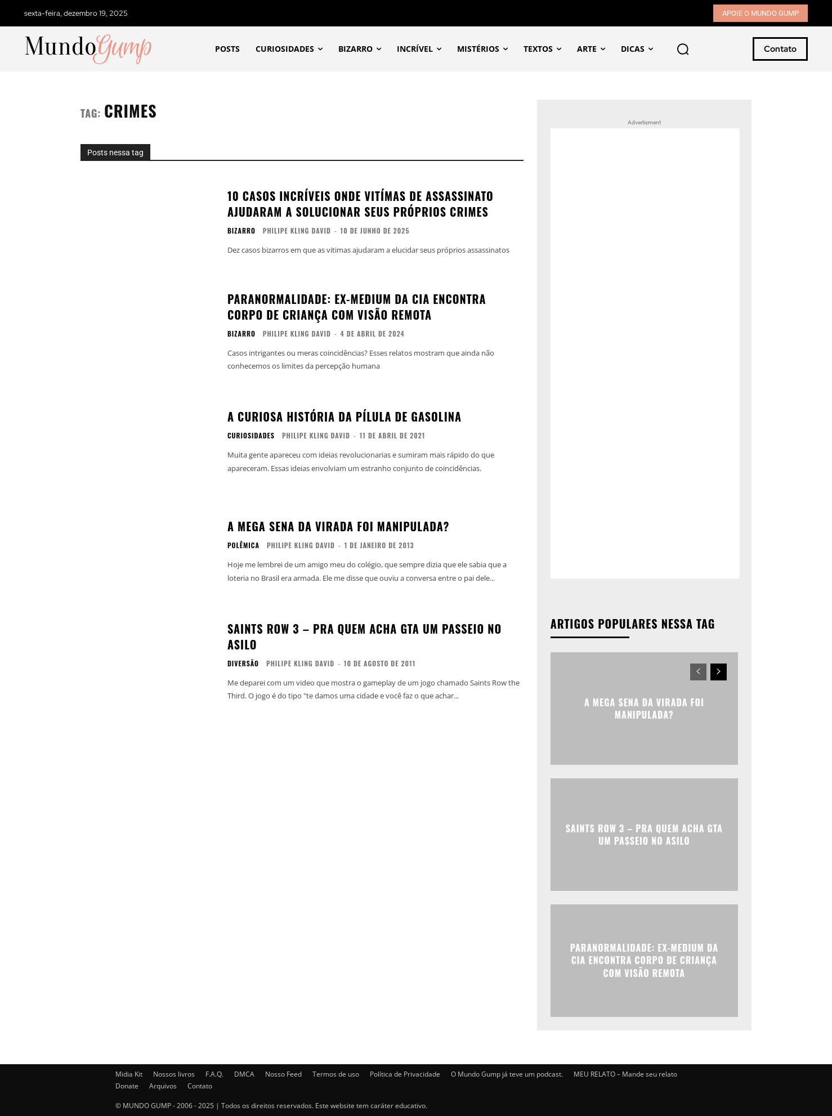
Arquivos (163, 1086)
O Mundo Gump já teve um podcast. (507, 1074)
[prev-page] (698, 672)
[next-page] (718, 672)
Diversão (243, 663)
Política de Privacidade (405, 1074)
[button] (683, 49)
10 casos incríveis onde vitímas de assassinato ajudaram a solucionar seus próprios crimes (360, 203)
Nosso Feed (283, 1074)
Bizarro (241, 230)
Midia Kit (128, 1074)
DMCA (244, 1074)
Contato (199, 1086)
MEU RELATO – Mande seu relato (625, 1074)
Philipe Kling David (297, 230)
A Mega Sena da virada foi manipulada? (338, 526)
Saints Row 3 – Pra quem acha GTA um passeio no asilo (364, 636)
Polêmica (243, 545)
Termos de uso (335, 1074)
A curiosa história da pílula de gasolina (344, 416)
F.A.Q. (214, 1074)
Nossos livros (174, 1074)
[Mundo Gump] (89, 49)
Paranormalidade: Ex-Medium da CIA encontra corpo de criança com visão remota (356, 306)
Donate (126, 1086)
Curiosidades (251, 435)
